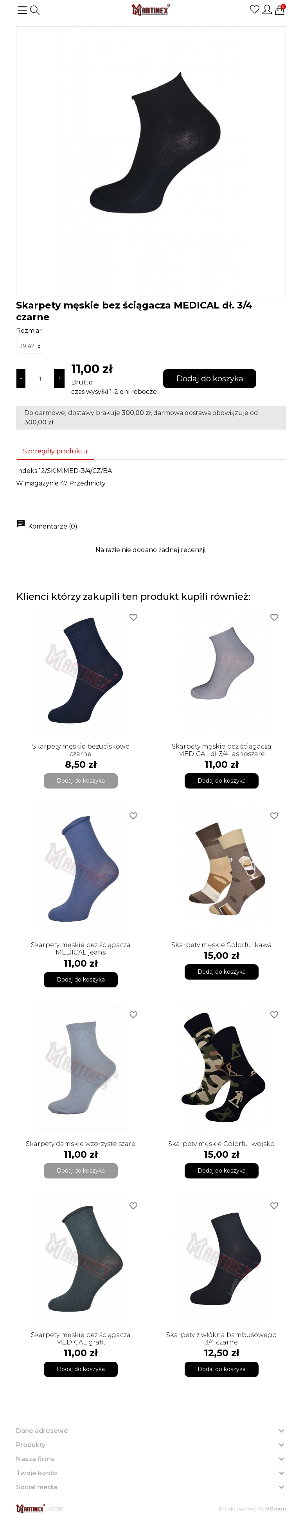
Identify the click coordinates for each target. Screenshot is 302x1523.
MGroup (275, 1509)
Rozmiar (29, 330)
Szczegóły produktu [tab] (55, 451)
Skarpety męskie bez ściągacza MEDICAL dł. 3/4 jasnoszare (221, 750)
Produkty (30, 1445)
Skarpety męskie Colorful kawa (221, 945)
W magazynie (37, 483)
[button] (35, 10)
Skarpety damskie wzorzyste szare (80, 1144)
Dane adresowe (42, 1431)
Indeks (26, 471)
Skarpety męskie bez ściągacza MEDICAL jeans (81, 948)
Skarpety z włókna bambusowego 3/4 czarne (221, 1338)
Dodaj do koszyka (209, 378)
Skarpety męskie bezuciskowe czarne (80, 750)
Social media (37, 1487)
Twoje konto (36, 1473)
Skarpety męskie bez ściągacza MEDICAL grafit (81, 1338)
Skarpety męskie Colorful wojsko (221, 1144)
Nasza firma (35, 1459)
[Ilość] (39, 378)
